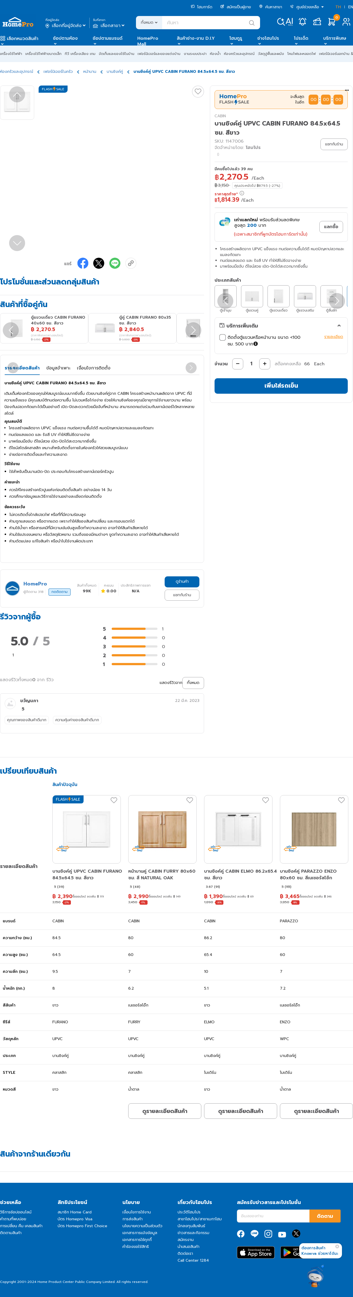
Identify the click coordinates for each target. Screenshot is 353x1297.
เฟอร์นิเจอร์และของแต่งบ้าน (159, 53)
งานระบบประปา (195, 53)
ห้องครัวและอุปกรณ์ (239, 53)
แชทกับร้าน (182, 595)
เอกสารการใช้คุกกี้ (137, 1240)
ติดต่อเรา (185, 1253)
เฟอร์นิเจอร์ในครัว (58, 71)
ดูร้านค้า (182, 581)
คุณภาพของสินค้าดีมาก (26, 720)
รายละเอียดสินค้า (22, 368)
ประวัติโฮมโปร (189, 1212)
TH (338, 7)
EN (350, 7)
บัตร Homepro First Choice (82, 1226)
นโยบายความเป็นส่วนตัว (142, 1226)
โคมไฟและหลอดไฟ (301, 53)
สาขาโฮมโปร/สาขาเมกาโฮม (200, 1219)
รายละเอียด (333, 337)
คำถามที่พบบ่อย (13, 1219)
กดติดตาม (60, 591)
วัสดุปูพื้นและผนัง (271, 53)
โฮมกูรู (235, 38)
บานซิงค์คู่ (115, 71)
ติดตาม (325, 1216)
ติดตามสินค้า (11, 1233)
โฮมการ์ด (201, 7)
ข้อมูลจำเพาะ (58, 368)
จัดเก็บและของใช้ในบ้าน (116, 53)
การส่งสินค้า (132, 1219)
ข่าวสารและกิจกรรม (193, 1233)
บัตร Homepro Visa (75, 1219)
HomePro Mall (147, 41)
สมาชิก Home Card (75, 1212)
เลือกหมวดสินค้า (22, 38)
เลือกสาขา (109, 25)
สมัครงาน (186, 1240)
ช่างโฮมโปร (268, 38)
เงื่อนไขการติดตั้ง (93, 368)
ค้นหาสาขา (270, 7)
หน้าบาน (89, 71)
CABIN (220, 116)
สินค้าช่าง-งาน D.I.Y (196, 38)
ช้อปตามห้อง (65, 38)
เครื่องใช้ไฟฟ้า (11, 53)
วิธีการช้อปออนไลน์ (15, 1212)
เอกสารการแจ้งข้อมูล (139, 1233)
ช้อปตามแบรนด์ (107, 38)
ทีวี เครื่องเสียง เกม (80, 53)
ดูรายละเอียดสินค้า (164, 1111)
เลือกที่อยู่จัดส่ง (66, 25)
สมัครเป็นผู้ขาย (235, 7)
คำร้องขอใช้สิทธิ (135, 1247)
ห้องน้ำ (215, 53)
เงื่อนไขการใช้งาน (136, 1212)
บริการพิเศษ (334, 38)
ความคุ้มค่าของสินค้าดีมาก (77, 720)
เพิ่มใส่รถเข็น (281, 385)
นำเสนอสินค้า (188, 1247)
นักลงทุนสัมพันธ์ (191, 1226)
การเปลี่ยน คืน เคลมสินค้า (21, 1226)
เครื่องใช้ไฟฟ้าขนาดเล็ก (43, 53)
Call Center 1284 (193, 1260)
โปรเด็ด (301, 38)
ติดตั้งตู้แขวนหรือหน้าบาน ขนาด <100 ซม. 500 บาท (259, 340)
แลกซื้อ (331, 226)
